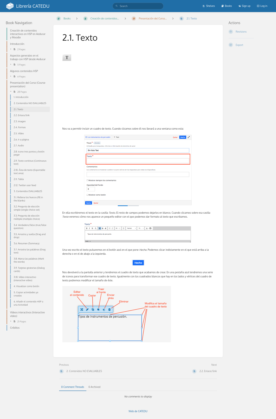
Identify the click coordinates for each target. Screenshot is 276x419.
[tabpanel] (138, 396)
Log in (262, 5)
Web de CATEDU (138, 411)
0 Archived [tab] (94, 386)
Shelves (208, 5)
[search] (138, 6)
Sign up (244, 5)
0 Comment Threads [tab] (72, 386)
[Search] (116, 6)
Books (226, 5)
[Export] (249, 44)
